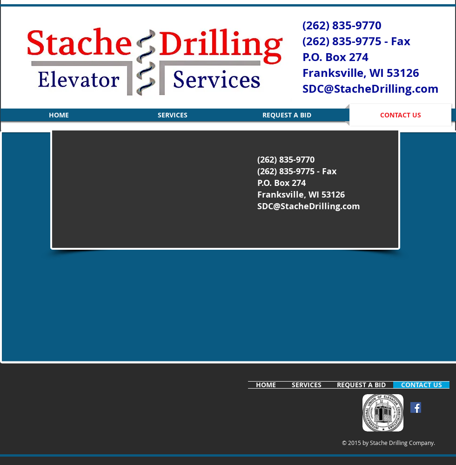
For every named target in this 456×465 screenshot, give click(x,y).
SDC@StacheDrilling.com (370, 88)
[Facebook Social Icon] (415, 407)
